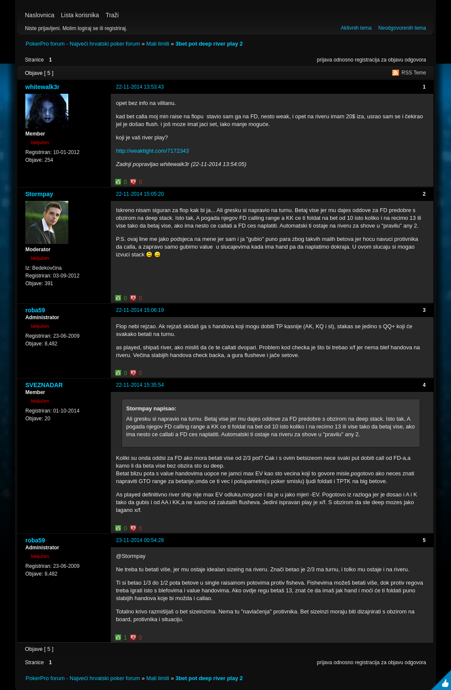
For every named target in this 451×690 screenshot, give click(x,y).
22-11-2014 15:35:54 (140, 385)
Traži (112, 15)
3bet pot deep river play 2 (209, 43)
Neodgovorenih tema (402, 28)
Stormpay (39, 194)
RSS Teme (414, 73)
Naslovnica (39, 15)
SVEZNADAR (44, 385)
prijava (324, 60)
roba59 (35, 310)
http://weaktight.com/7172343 (152, 151)
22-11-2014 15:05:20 (140, 194)
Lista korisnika (80, 15)
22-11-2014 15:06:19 (140, 310)
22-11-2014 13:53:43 (140, 87)
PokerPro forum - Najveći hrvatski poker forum (83, 43)
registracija (367, 60)
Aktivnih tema (356, 28)
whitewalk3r (42, 86)
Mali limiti (157, 43)
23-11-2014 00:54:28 (140, 540)
